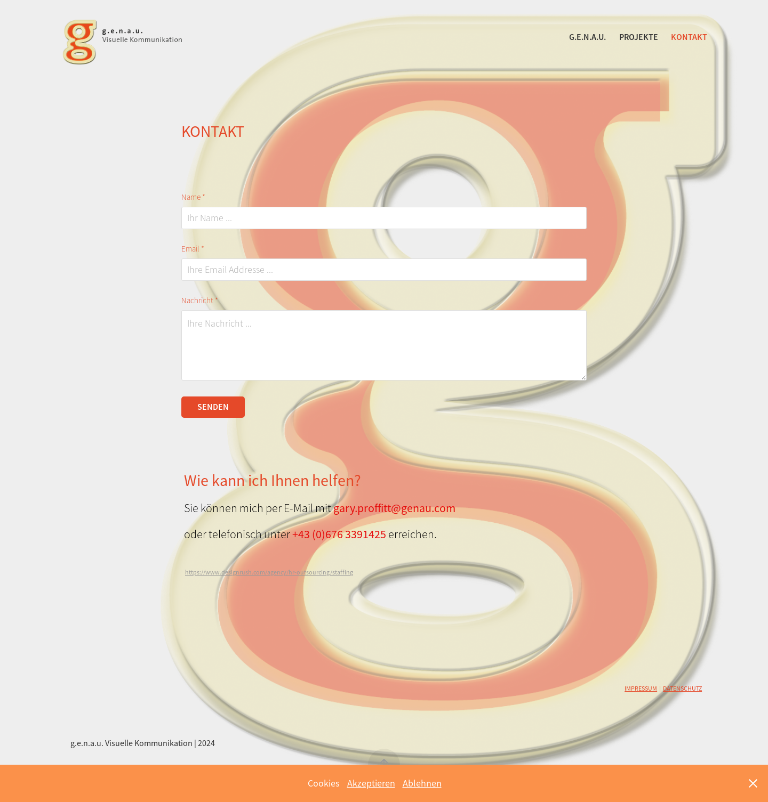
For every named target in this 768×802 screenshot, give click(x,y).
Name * (193, 197)
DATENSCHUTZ (682, 688)
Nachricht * (199, 301)
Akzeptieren (371, 783)
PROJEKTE (638, 37)
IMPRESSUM (641, 688)
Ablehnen (422, 783)
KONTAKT (689, 37)
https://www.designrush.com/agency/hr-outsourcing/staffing (269, 572)
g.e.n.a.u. (587, 37)
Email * (192, 249)
